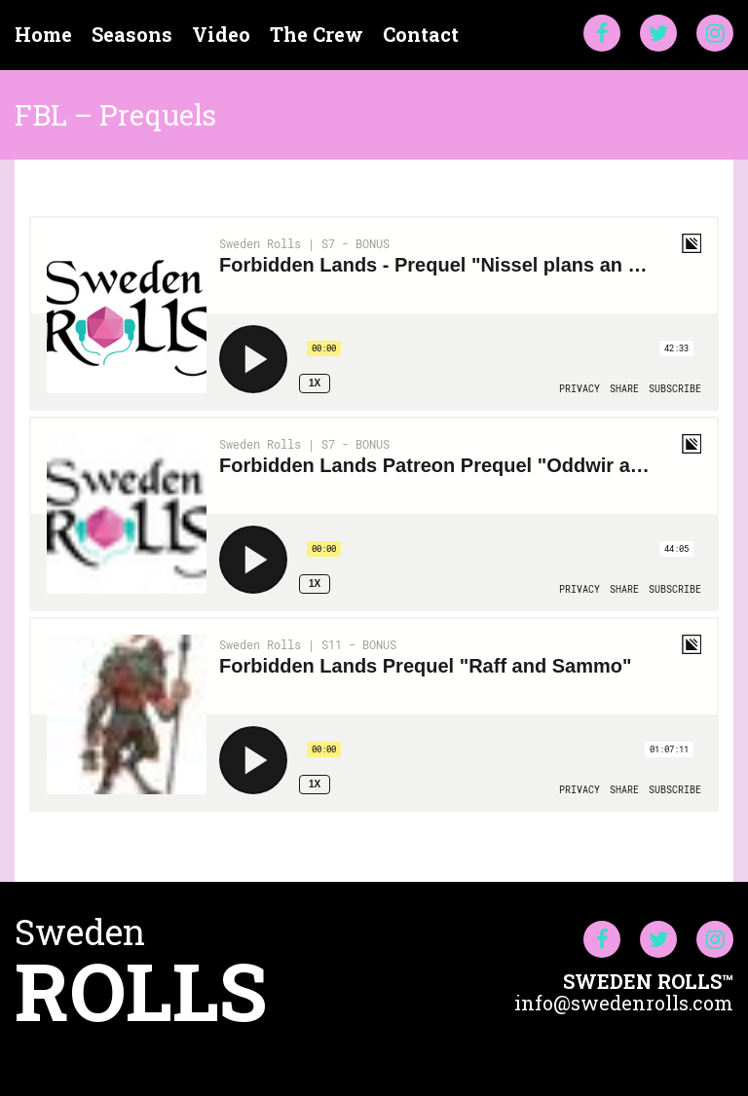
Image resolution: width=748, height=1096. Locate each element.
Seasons (132, 34)
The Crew (316, 34)
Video (221, 34)
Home (43, 34)
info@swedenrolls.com (623, 1002)
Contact (421, 34)
